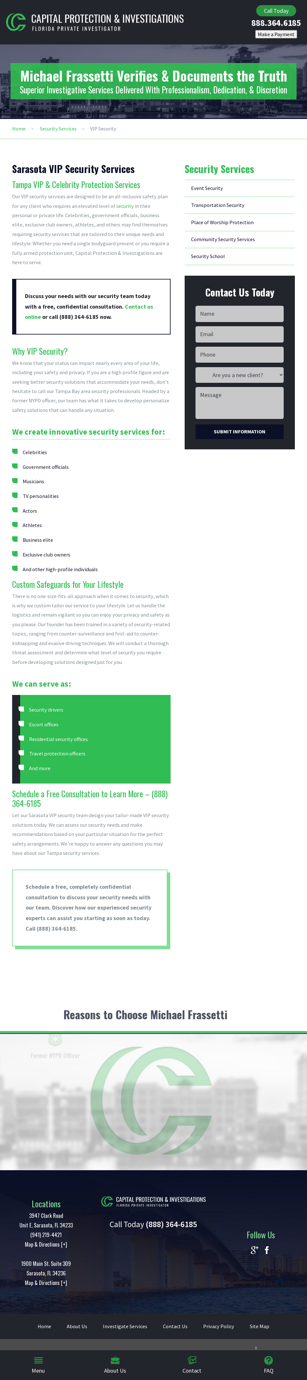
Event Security (207, 188)
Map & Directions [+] (46, 1244)
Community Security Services (223, 239)
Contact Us (175, 1326)
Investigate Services (125, 1326)
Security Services (58, 128)
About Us (77, 1326)
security (125, 206)
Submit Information (239, 431)
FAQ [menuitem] (268, 1365)
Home (19, 128)
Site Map (259, 1326)
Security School (208, 256)
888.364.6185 (276, 23)
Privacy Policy (218, 1326)
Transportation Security (217, 205)
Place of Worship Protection (222, 222)
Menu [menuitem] (38, 1365)
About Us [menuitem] (115, 1365)
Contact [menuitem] (191, 1365)
